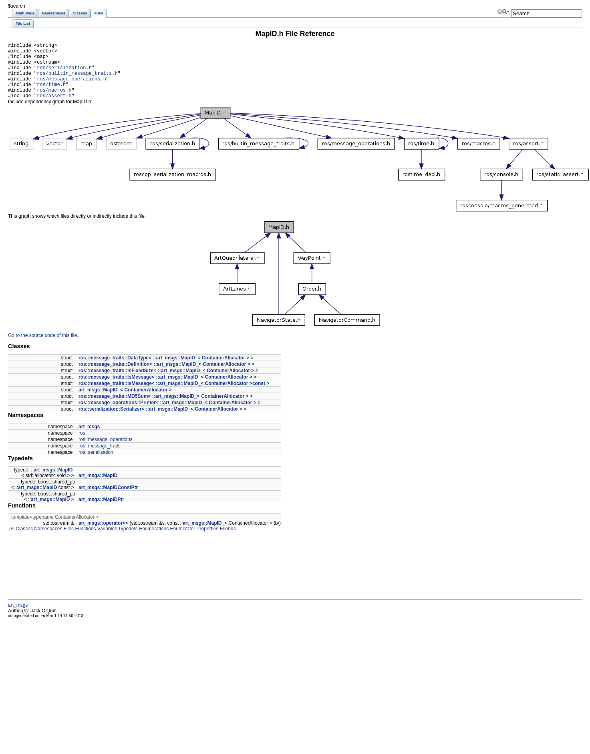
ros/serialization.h (64, 73)
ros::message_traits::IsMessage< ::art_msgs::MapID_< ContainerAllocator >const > (174, 395)
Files (68, 540)
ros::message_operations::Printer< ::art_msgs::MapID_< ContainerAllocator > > (169, 414)
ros (82, 445)
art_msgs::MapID (98, 487)
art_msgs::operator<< (103, 535)
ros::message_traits (100, 458)
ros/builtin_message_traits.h (77, 80)
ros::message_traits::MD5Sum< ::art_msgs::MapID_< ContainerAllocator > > (166, 408)
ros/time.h (51, 93)
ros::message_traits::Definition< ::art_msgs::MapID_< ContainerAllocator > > (166, 376)
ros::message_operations (106, 451)
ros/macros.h (54, 100)
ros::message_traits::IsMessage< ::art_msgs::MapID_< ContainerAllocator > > (167, 389)
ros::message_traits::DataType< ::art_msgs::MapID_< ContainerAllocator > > (166, 370)
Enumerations (153, 540)
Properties (206, 540)
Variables (106, 540)
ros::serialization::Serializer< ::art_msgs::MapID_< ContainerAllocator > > (162, 421)
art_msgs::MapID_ (54, 482)
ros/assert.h (54, 107)
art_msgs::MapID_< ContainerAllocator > (125, 402)
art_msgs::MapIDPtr (101, 511)
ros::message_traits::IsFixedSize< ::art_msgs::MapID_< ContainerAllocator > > (168, 382)
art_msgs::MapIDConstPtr (108, 499)
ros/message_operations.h (71, 87)
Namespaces (47, 540)
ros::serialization (96, 464)
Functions (85, 540)
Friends (227, 540)
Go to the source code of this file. (43, 347)
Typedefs (127, 540)
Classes (23, 540)
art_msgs (89, 438)
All (11, 540)
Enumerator (182, 540)
